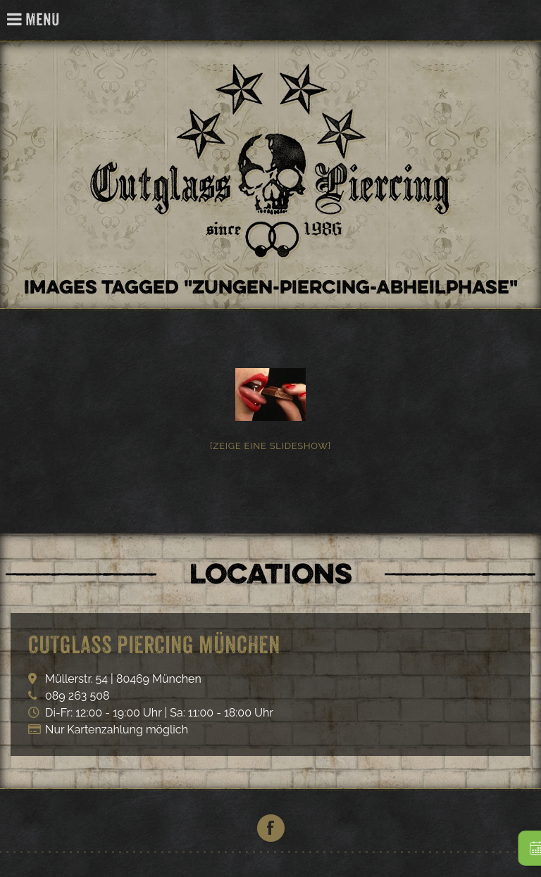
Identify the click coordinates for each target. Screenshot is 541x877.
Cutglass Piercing (522, 20)
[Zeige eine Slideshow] (270, 446)
